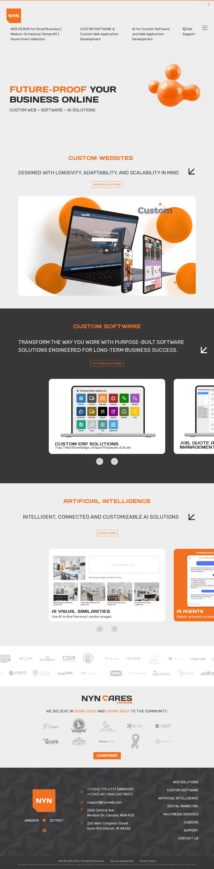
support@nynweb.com (104, 802)
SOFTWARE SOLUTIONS (107, 363)
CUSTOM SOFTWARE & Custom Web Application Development (99, 34)
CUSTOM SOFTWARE (182, 790)
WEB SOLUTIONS (185, 782)
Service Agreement (122, 861)
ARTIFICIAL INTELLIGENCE (178, 798)
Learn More (107, 756)
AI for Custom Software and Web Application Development (151, 34)
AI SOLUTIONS (107, 533)
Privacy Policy (148, 861)
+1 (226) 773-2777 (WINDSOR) (110, 789)
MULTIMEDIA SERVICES (180, 814)
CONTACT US (188, 838)
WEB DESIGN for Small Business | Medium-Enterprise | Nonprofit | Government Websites (36, 34)
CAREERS (191, 822)
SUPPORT (191, 830)
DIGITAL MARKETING (182, 806)
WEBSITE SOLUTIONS (107, 184)
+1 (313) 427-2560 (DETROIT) (110, 794)
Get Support (189, 31)
